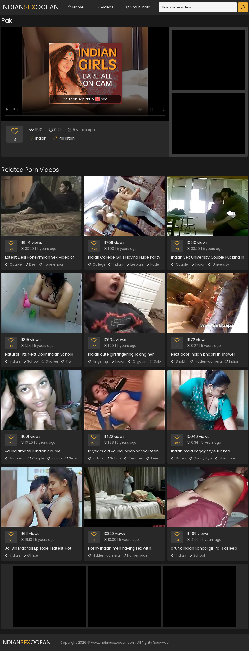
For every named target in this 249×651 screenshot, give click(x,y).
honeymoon (51, 264)
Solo (155, 361)
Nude (152, 264)
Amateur (15, 458)
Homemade (135, 555)
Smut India (137, 7)
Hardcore (225, 458)
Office (30, 555)
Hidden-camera (206, 361)
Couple (13, 264)
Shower (49, 361)
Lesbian (134, 264)
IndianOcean (30, 7)
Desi (30, 264)
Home (75, 7)
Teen (152, 458)
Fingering (98, 361)
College (97, 264)
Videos (104, 7)
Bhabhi (179, 361)
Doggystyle (201, 458)
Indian (40, 138)
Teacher (133, 458)
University (218, 264)
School (30, 361)
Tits (66, 361)
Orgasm (137, 361)
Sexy (70, 458)
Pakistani (66, 138)
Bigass (178, 458)
